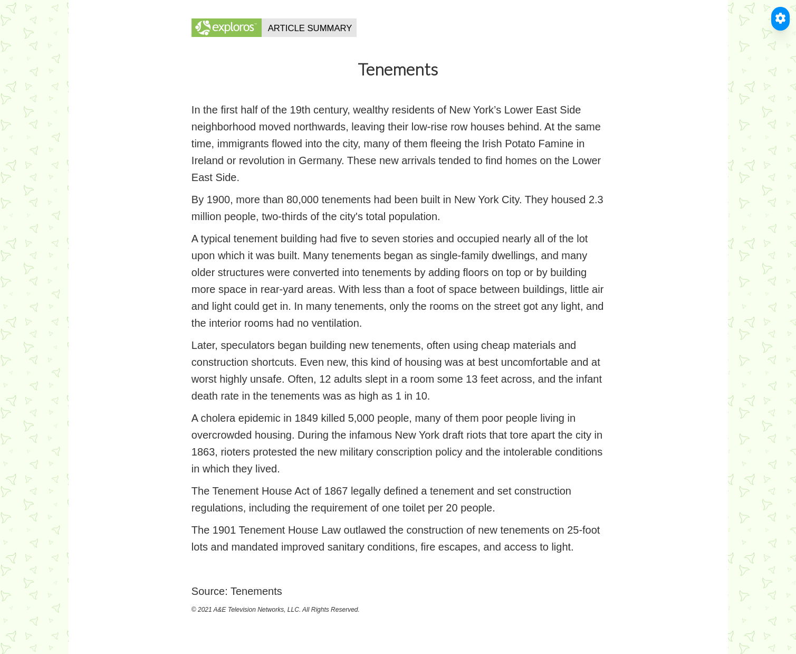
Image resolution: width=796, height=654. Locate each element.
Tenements (256, 591)
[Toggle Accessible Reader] (780, 19)
